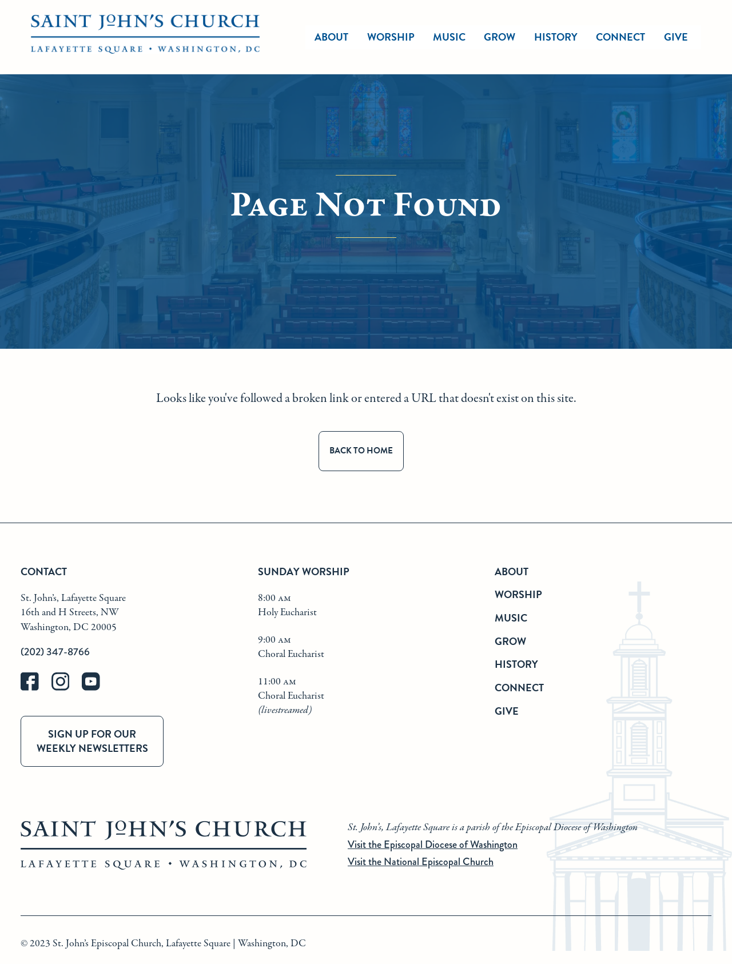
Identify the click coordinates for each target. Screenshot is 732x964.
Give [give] (676, 37)
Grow (510, 641)
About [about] (331, 37)
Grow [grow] (499, 37)
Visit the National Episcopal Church (421, 861)
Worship (391, 37)
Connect (519, 687)
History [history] (556, 37)
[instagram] (66, 688)
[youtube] (96, 688)
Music (511, 618)
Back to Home (361, 450)
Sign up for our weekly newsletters (92, 741)
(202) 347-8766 (55, 651)
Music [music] (449, 37)
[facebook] (36, 688)
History (516, 664)
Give (507, 711)
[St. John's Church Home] (145, 37)
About (511, 571)
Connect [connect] (620, 37)
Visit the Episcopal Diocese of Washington (433, 844)
